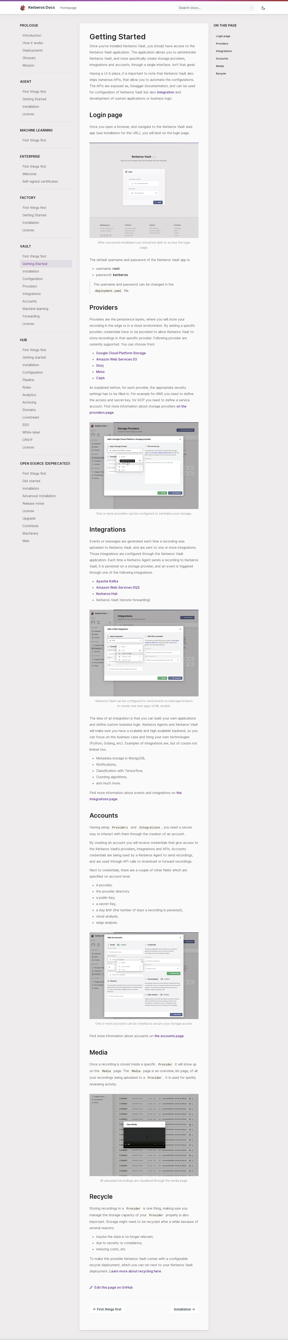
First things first (34, 91)
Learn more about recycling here (135, 1271)
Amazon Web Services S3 (116, 359)
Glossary (29, 58)
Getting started (34, 357)
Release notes (33, 503)
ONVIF (27, 440)
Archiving (29, 402)
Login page (223, 36)
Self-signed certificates (40, 181)
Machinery (30, 533)
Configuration (32, 279)
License (28, 114)
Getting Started (34, 99)
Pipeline (28, 380)
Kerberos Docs (37, 7)
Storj (100, 365)
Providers (29, 286)
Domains (29, 410)
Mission (28, 65)
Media (220, 66)
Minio (100, 372)
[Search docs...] (216, 7)
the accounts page (169, 1036)
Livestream (30, 417)
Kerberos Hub (107, 594)
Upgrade (29, 518)
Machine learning (35, 309)
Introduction (31, 35)
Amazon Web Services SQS (118, 587)
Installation (30, 106)
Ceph (100, 378)
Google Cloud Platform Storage (121, 353)
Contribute (30, 526)
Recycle (221, 73)
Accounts (29, 301)
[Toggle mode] (263, 7)
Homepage (68, 8)
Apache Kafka (107, 581)
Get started (31, 481)
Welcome (29, 174)
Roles (26, 387)
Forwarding (31, 316)
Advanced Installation (39, 496)
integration (165, 92)
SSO (25, 425)
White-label (31, 432)
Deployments (32, 50)
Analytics (29, 395)
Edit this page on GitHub (111, 1287)
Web (25, 541)
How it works (32, 43)
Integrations (31, 294)
